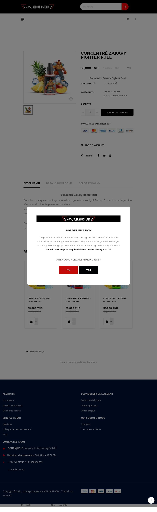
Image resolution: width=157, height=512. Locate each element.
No (68, 269)
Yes (88, 269)
